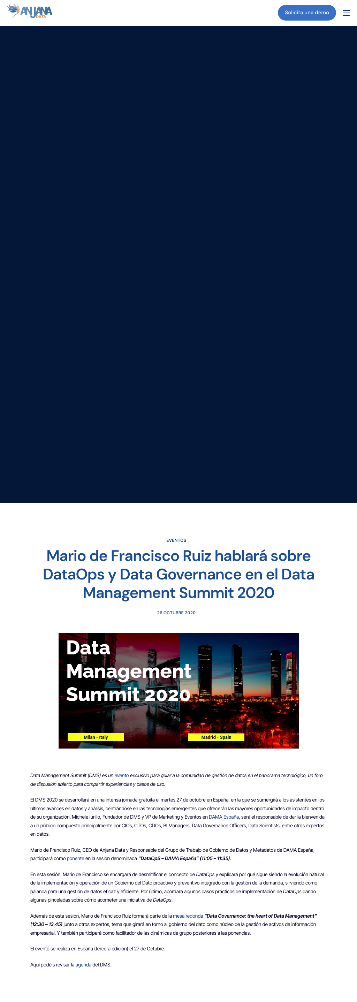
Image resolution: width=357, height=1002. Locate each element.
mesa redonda (188, 916)
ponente (75, 859)
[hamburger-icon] (346, 13)
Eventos (177, 540)
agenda (83, 965)
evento (122, 776)
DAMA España (224, 817)
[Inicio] (29, 12)
